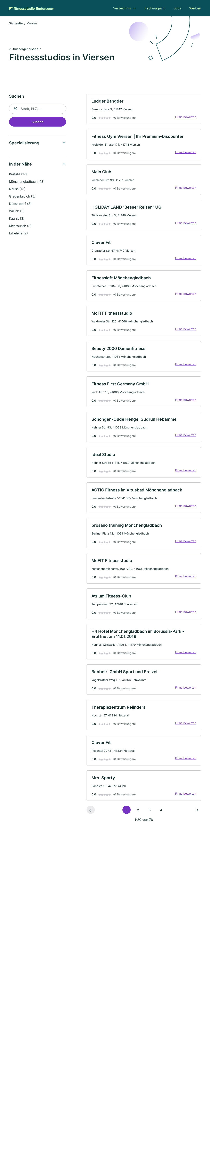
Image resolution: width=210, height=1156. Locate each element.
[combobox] (37, 109)
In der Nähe (20, 164)
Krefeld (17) (18, 174)
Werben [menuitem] (195, 8)
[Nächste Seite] (197, 813)
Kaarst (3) (16, 219)
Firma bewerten (185, 117)
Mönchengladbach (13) (27, 182)
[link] (144, 109)
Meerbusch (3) (20, 226)
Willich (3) (17, 211)
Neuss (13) (17, 189)
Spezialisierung (24, 143)
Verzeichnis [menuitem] (122, 8)
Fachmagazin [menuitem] (155, 8)
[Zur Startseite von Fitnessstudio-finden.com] (31, 8)
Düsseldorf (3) (20, 204)
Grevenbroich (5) (22, 196)
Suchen (37, 122)
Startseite (16, 23)
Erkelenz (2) (18, 233)
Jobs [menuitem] (177, 8)
